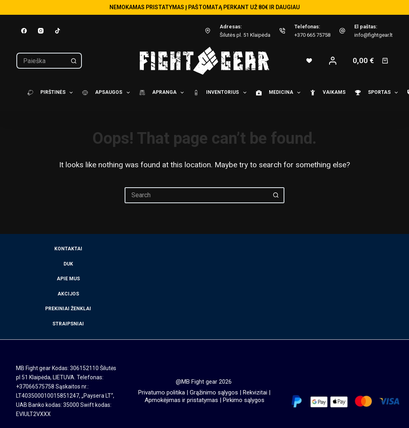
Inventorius (218, 92)
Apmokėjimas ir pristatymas (181, 400)
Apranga (160, 92)
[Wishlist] (309, 60)
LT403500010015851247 (47, 395)
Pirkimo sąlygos (243, 400)
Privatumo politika (161, 392)
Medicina (277, 92)
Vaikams (325, 92)
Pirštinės (49, 92)
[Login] (333, 61)
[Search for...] (41, 61)
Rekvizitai (255, 392)
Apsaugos (104, 92)
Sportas (375, 92)
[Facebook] (24, 30)
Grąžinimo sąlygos (214, 392)
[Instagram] (40, 30)
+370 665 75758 (312, 35)
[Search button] (74, 61)
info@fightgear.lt (373, 35)
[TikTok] (57, 30)
